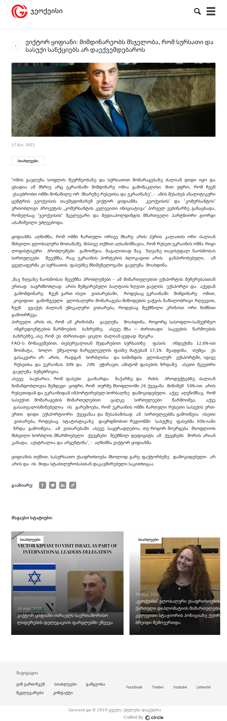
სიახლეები (28, 160)
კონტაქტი (63, 692)
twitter (158, 687)
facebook (134, 687)
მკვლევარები (29, 692)
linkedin (204, 687)
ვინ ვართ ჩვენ (30, 684)
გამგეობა (95, 684)
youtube (180, 687)
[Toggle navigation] (211, 11)
